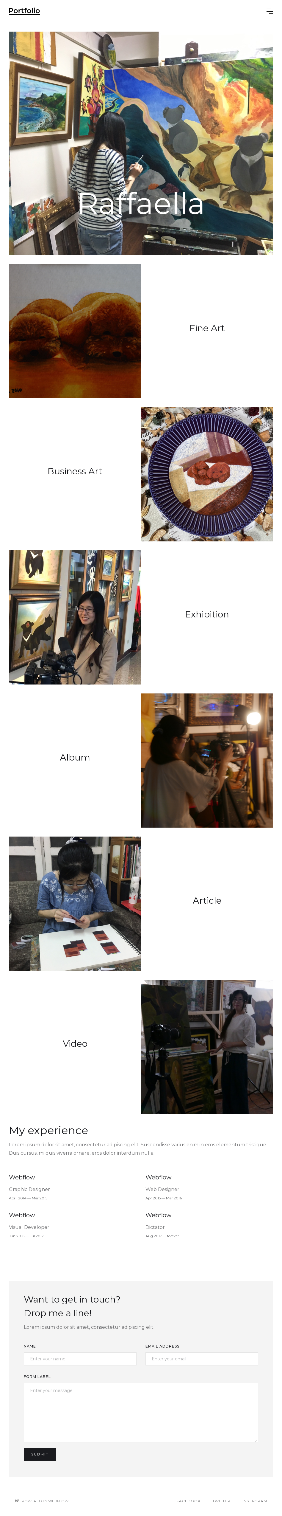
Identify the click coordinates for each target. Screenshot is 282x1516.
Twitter (221, 1501)
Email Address (162, 1346)
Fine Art (207, 328)
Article (207, 900)
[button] (270, 11)
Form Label (37, 1376)
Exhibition (207, 614)
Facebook (188, 1501)
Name (30, 1346)
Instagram (254, 1501)
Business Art (75, 471)
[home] (138, 11)
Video (75, 1043)
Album (75, 757)
